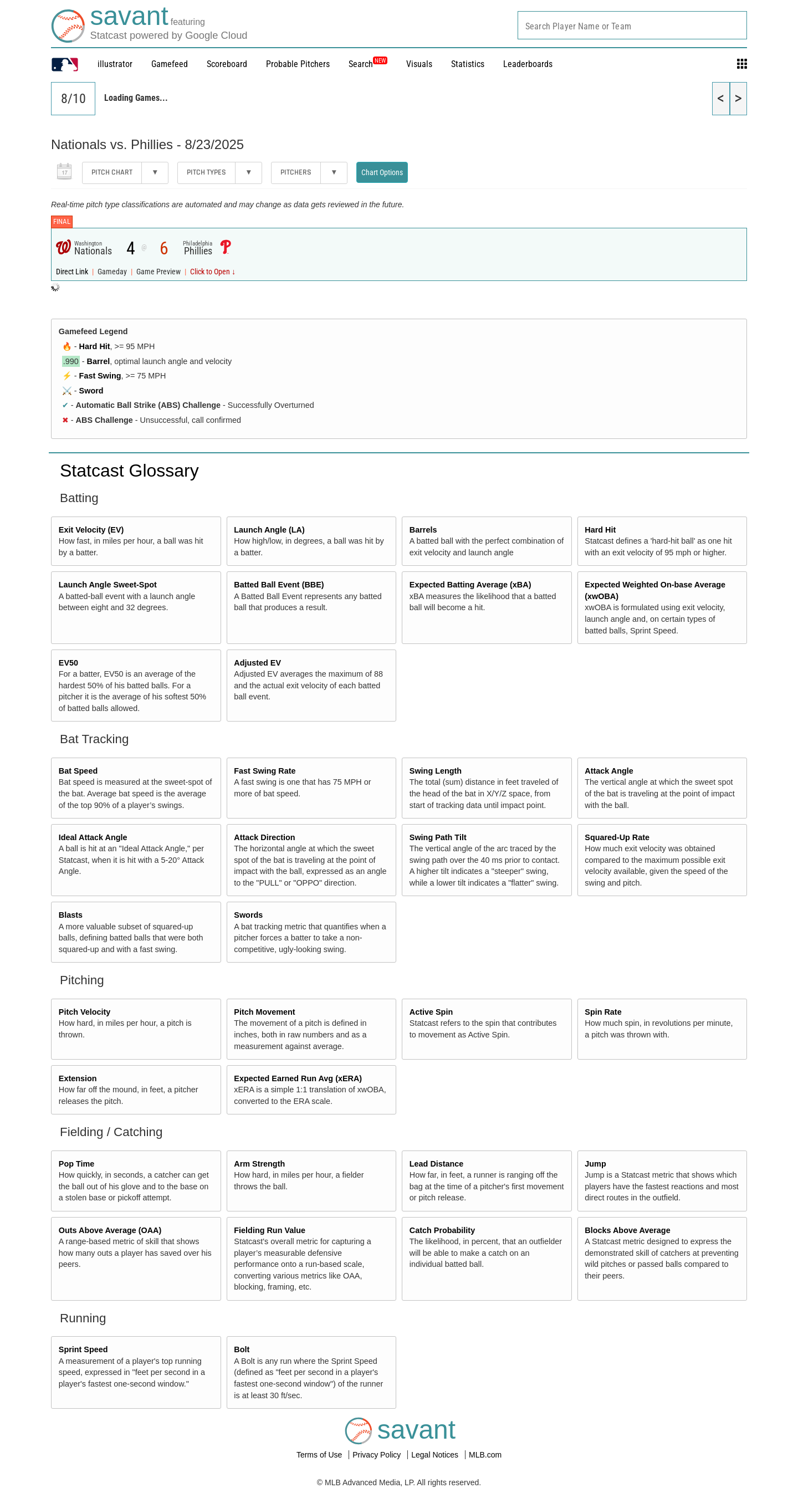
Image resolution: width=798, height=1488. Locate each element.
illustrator (115, 64)
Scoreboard (227, 64)
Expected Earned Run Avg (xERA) (298, 1078)
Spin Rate (603, 1012)
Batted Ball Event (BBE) (279, 584)
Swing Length (436, 770)
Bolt (241, 1349)
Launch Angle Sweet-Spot (108, 584)
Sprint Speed (83, 1349)
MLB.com (485, 1454)
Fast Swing (100, 375)
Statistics (467, 64)
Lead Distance (437, 1163)
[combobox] (632, 25)
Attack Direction (264, 837)
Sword (91, 390)
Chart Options (382, 172)
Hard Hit (94, 346)
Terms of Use (320, 1454)
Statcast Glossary (129, 470)
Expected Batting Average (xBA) (470, 584)
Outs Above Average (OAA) (110, 1230)
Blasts (71, 915)
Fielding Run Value (269, 1230)
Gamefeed (169, 64)
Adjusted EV (257, 662)
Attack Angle (609, 770)
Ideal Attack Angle (93, 837)
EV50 (68, 662)
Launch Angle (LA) (269, 529)
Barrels (423, 529)
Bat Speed (78, 770)
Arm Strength (259, 1163)
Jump (595, 1163)
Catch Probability (442, 1230)
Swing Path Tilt (438, 837)
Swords (248, 915)
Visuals (419, 64)
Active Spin (431, 1012)
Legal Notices (436, 1454)
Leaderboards (528, 64)
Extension (78, 1078)
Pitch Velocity (85, 1012)
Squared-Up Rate (617, 837)
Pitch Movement (264, 1012)
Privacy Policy (377, 1454)
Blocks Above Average (627, 1230)
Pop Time (77, 1163)
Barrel (98, 361)
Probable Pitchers (298, 64)
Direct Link (73, 272)
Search (368, 64)
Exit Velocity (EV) (91, 529)
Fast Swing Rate (264, 770)
